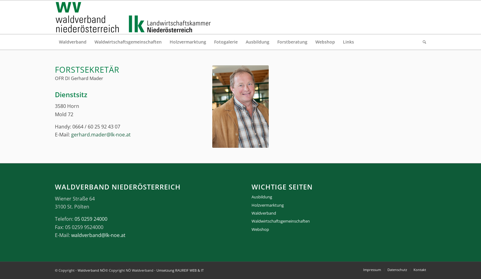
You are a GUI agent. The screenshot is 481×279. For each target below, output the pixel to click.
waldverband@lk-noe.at (98, 235)
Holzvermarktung (268, 205)
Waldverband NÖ (91, 270)
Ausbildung (262, 197)
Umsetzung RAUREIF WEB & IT (180, 270)
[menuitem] (72, 42)
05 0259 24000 (91, 219)
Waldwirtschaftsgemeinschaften (281, 221)
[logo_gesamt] (134, 17)
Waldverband (264, 213)
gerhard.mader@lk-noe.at (101, 134)
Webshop (260, 229)
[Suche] (422, 42)
